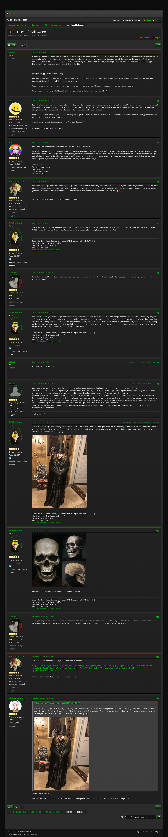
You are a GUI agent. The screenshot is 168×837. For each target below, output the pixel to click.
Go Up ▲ (157, 832)
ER (10, 100)
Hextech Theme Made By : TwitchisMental (22, 834)
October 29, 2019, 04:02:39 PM (42, 223)
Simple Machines (25, 831)
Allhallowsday (16, 181)
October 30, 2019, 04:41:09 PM (42, 362)
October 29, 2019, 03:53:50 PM (42, 181)
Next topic (155, 38)
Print (158, 45)
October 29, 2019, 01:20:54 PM (42, 52)
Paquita (13, 272)
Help (137, 832)
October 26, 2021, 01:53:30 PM (42, 384)
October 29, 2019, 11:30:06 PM (42, 273)
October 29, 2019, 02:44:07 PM (42, 142)
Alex (11, 142)
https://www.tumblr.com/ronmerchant (46, 250)
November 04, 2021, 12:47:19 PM (43, 698)
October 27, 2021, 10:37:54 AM (42, 530)
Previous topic (142, 38)
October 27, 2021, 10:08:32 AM (42, 422)
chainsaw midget (18, 698)
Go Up (10, 807)
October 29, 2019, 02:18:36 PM (42, 101)
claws (12, 383)
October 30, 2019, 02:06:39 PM (42, 312)
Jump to (122, 817)
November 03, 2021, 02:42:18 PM (43, 656)
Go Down (11, 45)
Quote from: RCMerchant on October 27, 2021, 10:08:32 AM (58, 703)
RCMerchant (15, 223)
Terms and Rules (146, 832)
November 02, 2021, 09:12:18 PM (43, 617)
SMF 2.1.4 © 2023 (13, 831)
